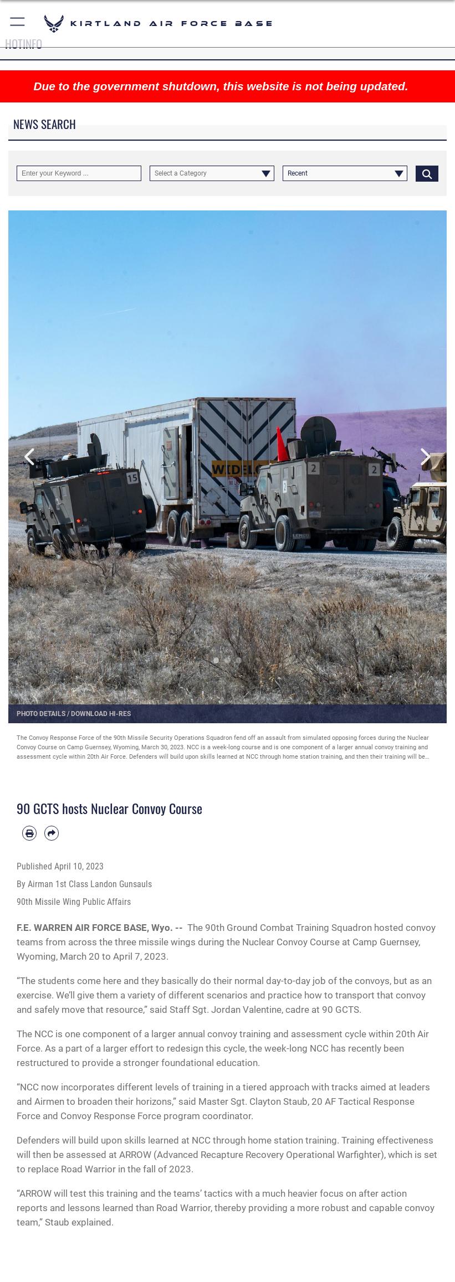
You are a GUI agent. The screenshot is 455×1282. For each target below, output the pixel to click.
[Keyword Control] (79, 173)
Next (425, 457)
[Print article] (29, 833)
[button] (18, 23)
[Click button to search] (427, 173)
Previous (30, 457)
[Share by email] (51, 833)
